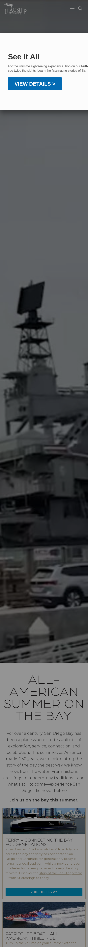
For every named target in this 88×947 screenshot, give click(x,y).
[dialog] (44, 71)
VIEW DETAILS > (35, 89)
